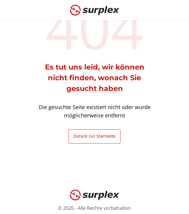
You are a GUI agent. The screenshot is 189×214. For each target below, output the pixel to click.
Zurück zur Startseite (94, 136)
